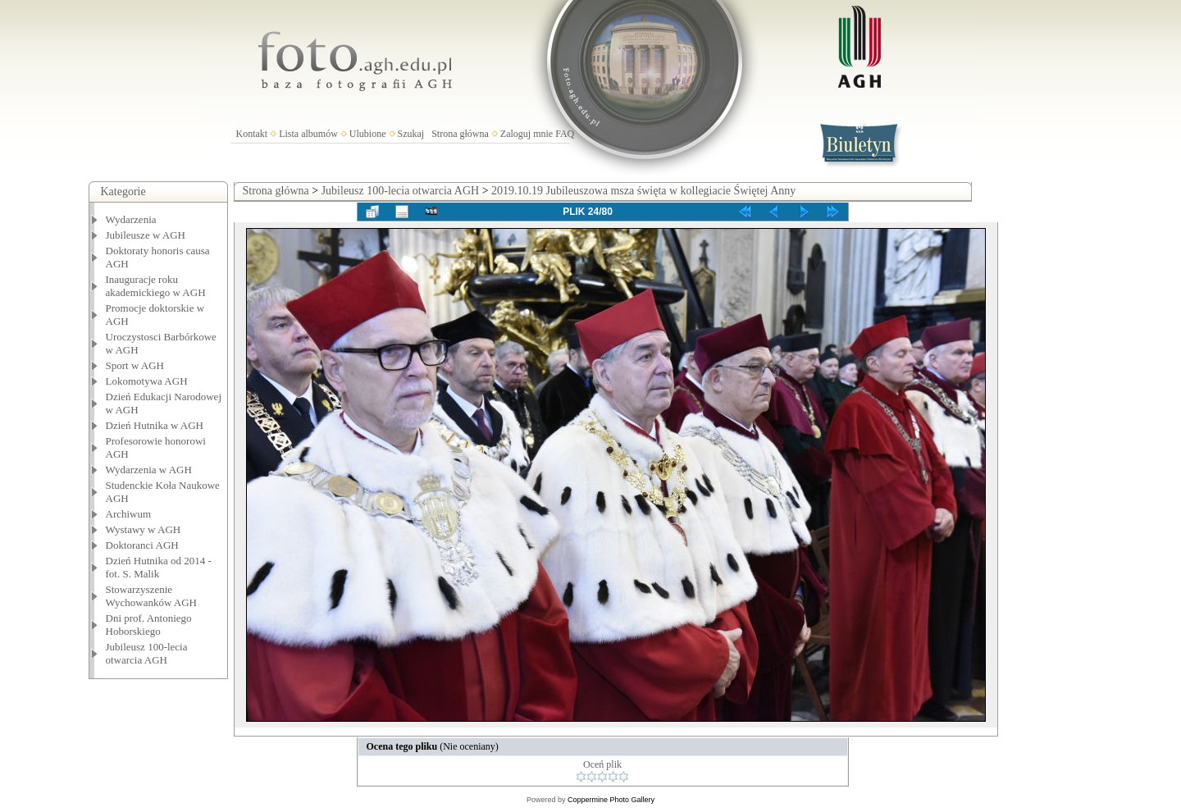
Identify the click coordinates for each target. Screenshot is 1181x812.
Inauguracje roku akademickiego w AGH (156, 286)
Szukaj (411, 133)
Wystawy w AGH (143, 529)
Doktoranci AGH (142, 545)
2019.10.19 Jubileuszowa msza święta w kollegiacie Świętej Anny (643, 191)
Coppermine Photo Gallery (611, 800)
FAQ (564, 133)
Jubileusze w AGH (146, 235)
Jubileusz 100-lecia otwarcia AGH (147, 653)
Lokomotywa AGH (147, 381)
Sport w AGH (135, 365)
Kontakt (252, 133)
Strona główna (460, 133)
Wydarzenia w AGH (149, 469)
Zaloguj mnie (526, 133)
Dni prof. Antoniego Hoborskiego (149, 624)
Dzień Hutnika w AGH (155, 425)
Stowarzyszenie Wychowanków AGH (152, 596)
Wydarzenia (131, 219)
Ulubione (367, 133)
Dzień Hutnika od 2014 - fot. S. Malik (159, 567)
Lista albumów (308, 133)
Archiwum (129, 514)
